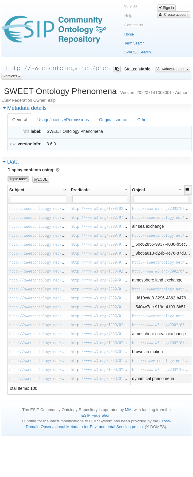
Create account (174, 15)
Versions (11, 76)
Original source (113, 119)
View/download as (173, 69)
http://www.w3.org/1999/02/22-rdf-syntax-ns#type (120, 208)
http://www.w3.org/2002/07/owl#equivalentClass (118, 217)
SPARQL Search (137, 52)
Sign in (166, 8)
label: (36, 131)
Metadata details (25, 108)
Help (128, 15)
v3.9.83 (130, 6)
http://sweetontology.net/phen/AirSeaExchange (55, 208)
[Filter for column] (38, 199)
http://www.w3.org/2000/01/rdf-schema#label (115, 226)
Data (11, 162)
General (19, 119)
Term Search (134, 43)
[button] (188, 190)
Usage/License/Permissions (63, 119)
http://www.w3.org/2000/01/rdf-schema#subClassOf (120, 235)
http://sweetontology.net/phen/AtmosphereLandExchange (63, 271)
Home (129, 34)
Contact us (133, 25)
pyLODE (41, 179)
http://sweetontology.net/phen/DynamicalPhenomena (59, 369)
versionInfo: (30, 143)
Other (142, 119)
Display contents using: (33, 170)
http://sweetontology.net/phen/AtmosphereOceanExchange (64, 325)
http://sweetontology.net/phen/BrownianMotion (55, 343)
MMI (129, 409)
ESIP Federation (96, 415)
